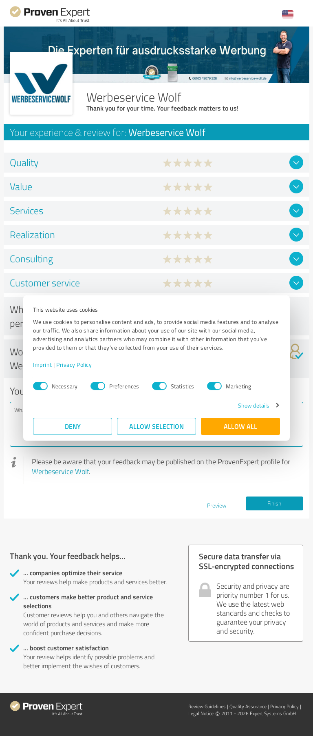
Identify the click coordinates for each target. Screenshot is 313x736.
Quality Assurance (248, 706)
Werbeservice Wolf (60, 471)
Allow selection (156, 426)
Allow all (240, 426)
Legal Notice (201, 713)
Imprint (42, 364)
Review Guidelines (207, 706)
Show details (253, 405)
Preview (217, 505)
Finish (274, 503)
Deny (73, 426)
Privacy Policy (74, 364)
